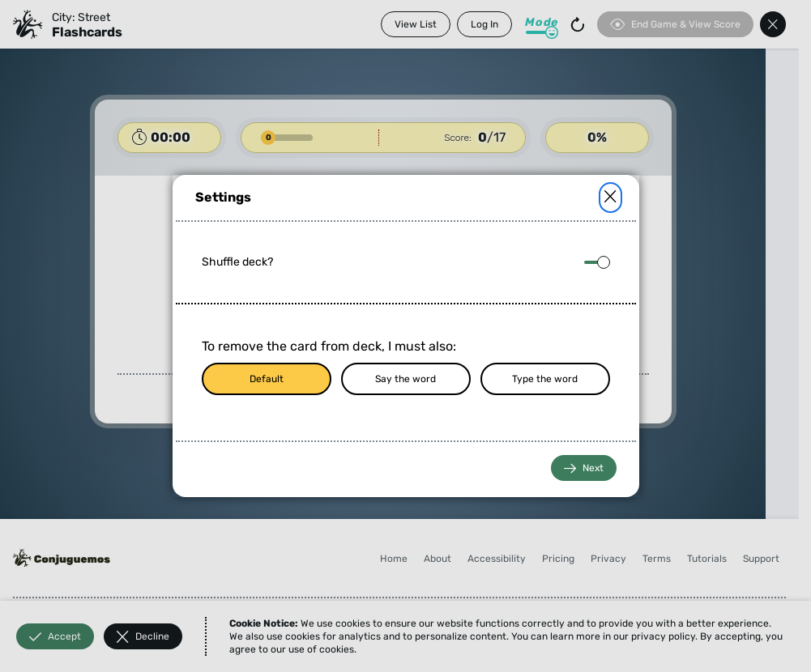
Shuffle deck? (237, 262)
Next (584, 468)
